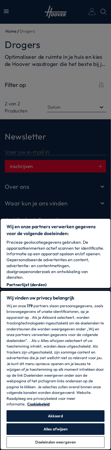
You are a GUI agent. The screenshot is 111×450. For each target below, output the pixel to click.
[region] (55, 334)
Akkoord (55, 415)
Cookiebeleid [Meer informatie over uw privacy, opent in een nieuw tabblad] (38, 404)
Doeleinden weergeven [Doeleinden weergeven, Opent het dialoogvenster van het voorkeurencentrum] (55, 442)
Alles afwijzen (56, 429)
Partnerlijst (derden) (26, 284)
